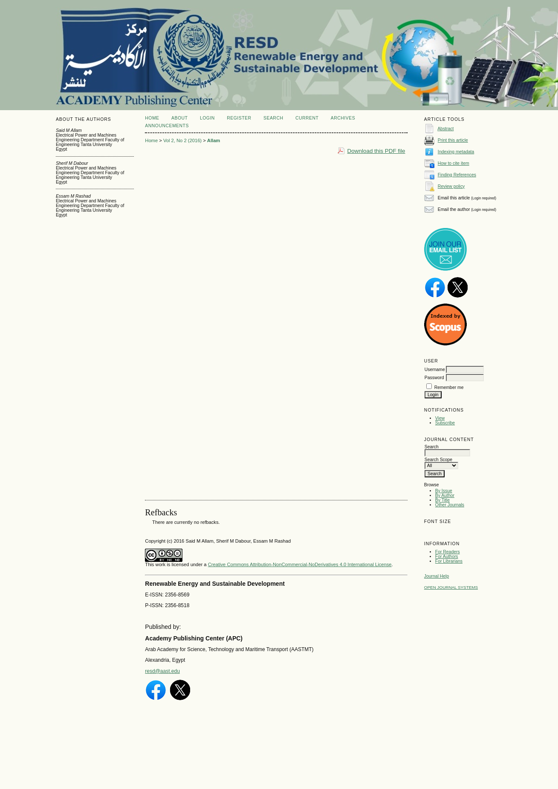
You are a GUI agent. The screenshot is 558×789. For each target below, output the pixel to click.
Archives (343, 118)
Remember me (449, 387)
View (440, 418)
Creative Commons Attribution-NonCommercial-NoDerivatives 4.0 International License (300, 564)
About (179, 118)
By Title (442, 500)
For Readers (447, 551)
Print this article (453, 140)
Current (306, 118)
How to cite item (453, 163)
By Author (444, 495)
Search (273, 118)
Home (152, 118)
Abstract (445, 128)
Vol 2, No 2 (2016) (182, 140)
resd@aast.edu (162, 671)
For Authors (446, 556)
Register (239, 118)
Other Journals (449, 505)
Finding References (457, 174)
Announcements (167, 125)
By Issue (443, 490)
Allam (213, 140)
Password (434, 377)
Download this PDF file (376, 151)
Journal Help (436, 576)
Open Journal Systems (451, 587)
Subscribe (445, 423)
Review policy (451, 186)
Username (435, 369)
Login (207, 118)
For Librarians (449, 561)
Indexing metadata (456, 151)
